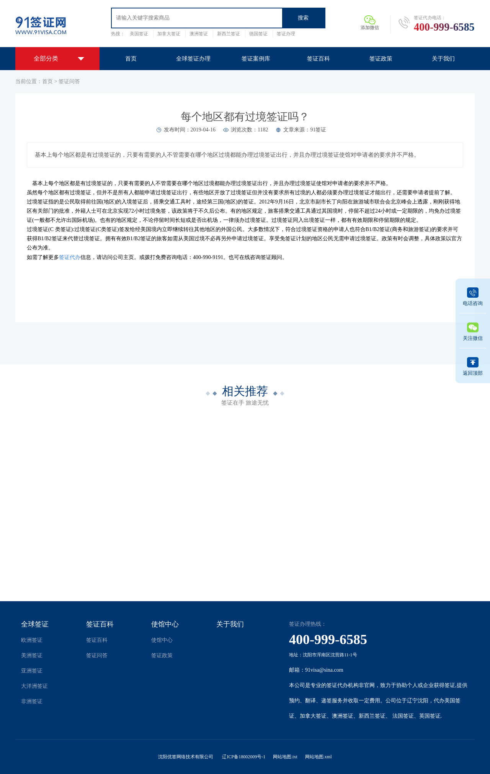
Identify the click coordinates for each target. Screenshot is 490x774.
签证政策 (162, 655)
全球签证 (35, 624)
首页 (47, 81)
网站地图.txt (285, 756)
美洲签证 (31, 655)
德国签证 (258, 33)
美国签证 (139, 33)
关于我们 (230, 624)
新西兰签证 (228, 33)
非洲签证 (31, 701)
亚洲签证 (31, 671)
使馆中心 (165, 624)
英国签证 (430, 716)
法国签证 (403, 716)
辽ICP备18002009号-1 (243, 756)
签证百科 (100, 624)
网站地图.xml (318, 756)
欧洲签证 (31, 640)
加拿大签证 (168, 33)
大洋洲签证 (34, 686)
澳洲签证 (198, 33)
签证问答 (69, 81)
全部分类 (46, 58)
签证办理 (286, 33)
